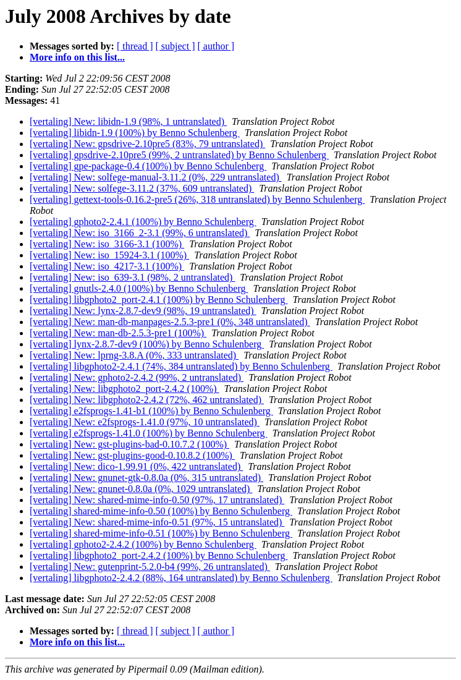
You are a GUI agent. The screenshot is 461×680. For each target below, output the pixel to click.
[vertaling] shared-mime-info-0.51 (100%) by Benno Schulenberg (161, 533)
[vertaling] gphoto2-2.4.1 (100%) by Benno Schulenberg (143, 221)
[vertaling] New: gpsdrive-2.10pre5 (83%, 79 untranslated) (147, 143)
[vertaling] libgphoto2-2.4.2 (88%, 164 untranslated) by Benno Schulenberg (181, 577)
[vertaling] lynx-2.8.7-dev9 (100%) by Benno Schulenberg (147, 344)
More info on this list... (77, 57)
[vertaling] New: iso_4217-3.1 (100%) (107, 266)
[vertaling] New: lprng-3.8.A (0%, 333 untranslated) (134, 355)
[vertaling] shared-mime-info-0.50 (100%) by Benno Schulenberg (161, 511)
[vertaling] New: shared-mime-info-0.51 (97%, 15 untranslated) (157, 522)
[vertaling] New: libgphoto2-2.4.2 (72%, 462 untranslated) (147, 399)
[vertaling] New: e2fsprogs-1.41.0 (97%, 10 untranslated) (145, 422)
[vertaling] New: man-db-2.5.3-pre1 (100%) (118, 333)
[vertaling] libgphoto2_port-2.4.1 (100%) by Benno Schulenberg (158, 299)
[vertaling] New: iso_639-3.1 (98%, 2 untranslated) (132, 277)
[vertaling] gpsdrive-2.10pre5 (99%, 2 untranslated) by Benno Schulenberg (179, 155)
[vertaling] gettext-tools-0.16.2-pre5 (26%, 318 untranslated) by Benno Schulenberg (197, 199)
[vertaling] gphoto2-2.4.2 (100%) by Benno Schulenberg (143, 544)
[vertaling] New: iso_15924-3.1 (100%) (109, 255)
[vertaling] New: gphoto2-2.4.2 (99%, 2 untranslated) (136, 377)
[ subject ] (175, 46)
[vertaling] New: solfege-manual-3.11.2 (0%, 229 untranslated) (156, 177)
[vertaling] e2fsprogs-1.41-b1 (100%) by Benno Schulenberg (151, 411)
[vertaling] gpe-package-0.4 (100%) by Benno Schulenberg (148, 166)
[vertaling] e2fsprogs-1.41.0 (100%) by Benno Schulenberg (149, 433)
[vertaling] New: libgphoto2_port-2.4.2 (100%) (124, 388)
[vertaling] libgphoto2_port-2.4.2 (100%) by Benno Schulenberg (158, 555)
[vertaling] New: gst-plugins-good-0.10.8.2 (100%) (132, 455)
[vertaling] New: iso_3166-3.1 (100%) (107, 244)
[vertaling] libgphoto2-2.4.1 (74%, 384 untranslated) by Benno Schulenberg (181, 366)
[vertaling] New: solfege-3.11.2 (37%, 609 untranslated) (142, 188)
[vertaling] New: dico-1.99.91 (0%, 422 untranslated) (136, 466)
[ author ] (216, 46)
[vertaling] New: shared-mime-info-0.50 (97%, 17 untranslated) (157, 500)
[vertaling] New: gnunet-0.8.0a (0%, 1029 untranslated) (141, 488)
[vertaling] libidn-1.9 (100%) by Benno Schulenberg (135, 132)
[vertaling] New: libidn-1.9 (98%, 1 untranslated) (128, 121)
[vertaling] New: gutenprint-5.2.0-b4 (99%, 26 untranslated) (150, 566)
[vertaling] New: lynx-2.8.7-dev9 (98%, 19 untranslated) (143, 310)
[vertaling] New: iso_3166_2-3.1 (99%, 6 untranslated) (140, 232)
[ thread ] (135, 46)
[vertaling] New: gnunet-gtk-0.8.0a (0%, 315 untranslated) (146, 477)
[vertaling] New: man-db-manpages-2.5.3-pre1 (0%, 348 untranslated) (170, 322)
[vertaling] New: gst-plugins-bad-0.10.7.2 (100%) (129, 444)
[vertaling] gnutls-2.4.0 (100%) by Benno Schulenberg (139, 288)
